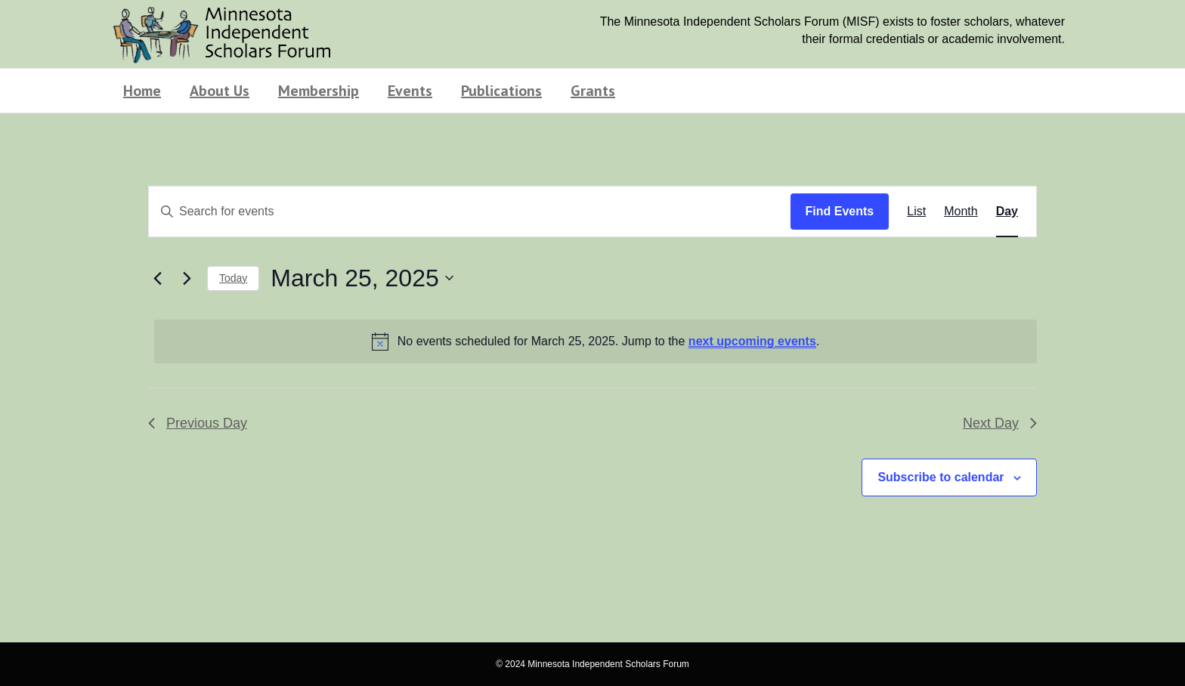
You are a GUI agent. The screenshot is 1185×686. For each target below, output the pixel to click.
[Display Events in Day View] (1007, 211)
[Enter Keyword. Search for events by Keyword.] (470, 211)
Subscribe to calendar (940, 477)
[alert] (595, 341)
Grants (593, 90)
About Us (219, 90)
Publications (501, 90)
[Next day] (187, 278)
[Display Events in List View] (916, 211)
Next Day (1000, 423)
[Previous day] (157, 278)
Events (410, 90)
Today (233, 278)
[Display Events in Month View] (960, 211)
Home (142, 90)
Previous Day (197, 423)
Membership (318, 90)
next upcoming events (752, 341)
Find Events (840, 211)
